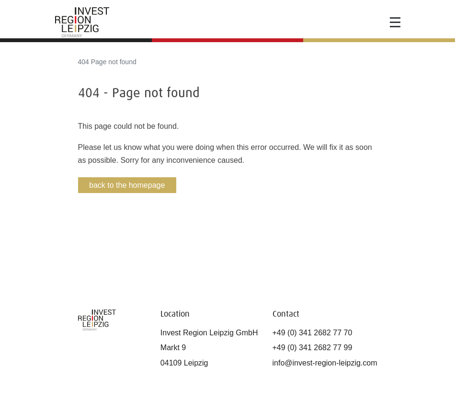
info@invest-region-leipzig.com (325, 363)
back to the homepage (127, 185)
